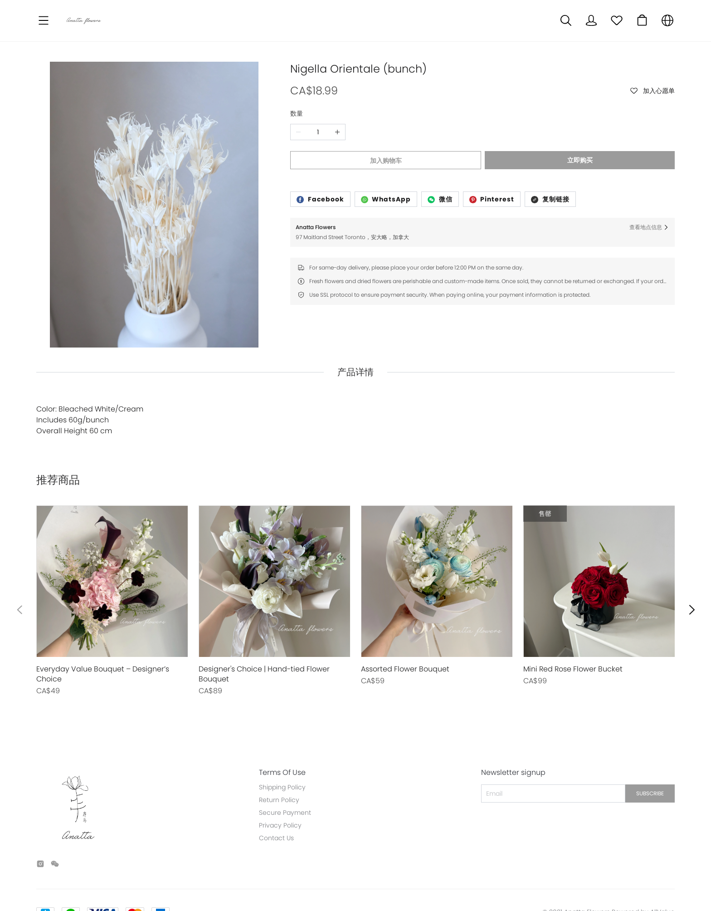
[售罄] (112, 558)
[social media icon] (40, 823)
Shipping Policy (282, 744)
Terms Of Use (282, 730)
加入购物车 (385, 160)
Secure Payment (285, 770)
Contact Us (276, 795)
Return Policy (279, 757)
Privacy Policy (280, 783)
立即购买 (581, 160)
